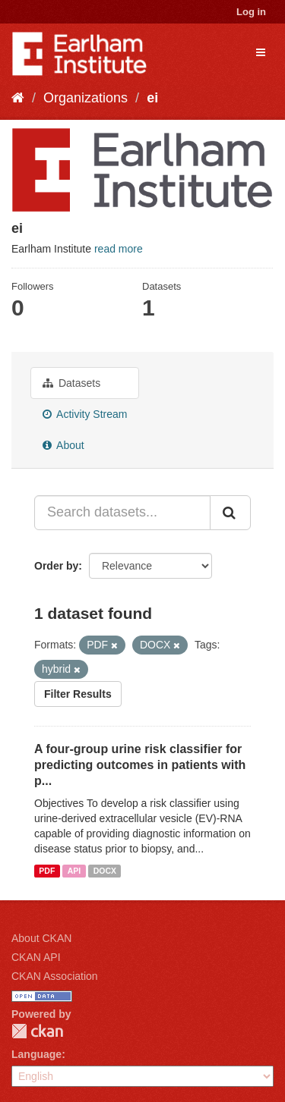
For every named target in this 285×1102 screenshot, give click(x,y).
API (74, 870)
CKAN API (36, 957)
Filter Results (78, 694)
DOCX (104, 870)
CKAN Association (54, 976)
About (63, 445)
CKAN (37, 1031)
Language (36, 1054)
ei (152, 97)
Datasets (71, 383)
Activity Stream (85, 414)
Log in (251, 11)
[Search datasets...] (122, 512)
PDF (47, 870)
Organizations (85, 97)
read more (118, 249)
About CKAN (41, 938)
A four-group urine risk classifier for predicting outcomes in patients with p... (139, 765)
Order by (56, 566)
